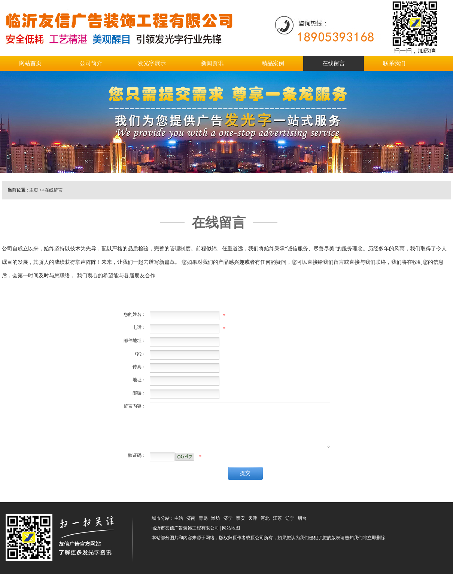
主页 (33, 190)
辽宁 (289, 518)
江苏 (277, 518)
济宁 (228, 518)
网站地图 (231, 528)
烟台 (302, 518)
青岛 (203, 518)
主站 (178, 518)
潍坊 (215, 518)
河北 (265, 518)
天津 (252, 518)
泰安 (240, 518)
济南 (190, 518)
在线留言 (54, 190)
